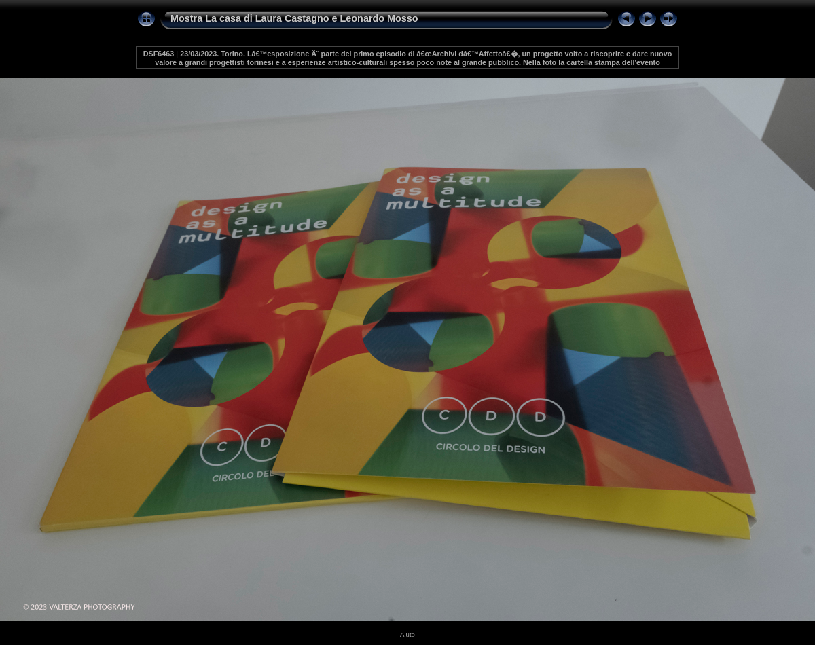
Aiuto (407, 634)
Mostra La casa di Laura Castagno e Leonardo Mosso (294, 18)
